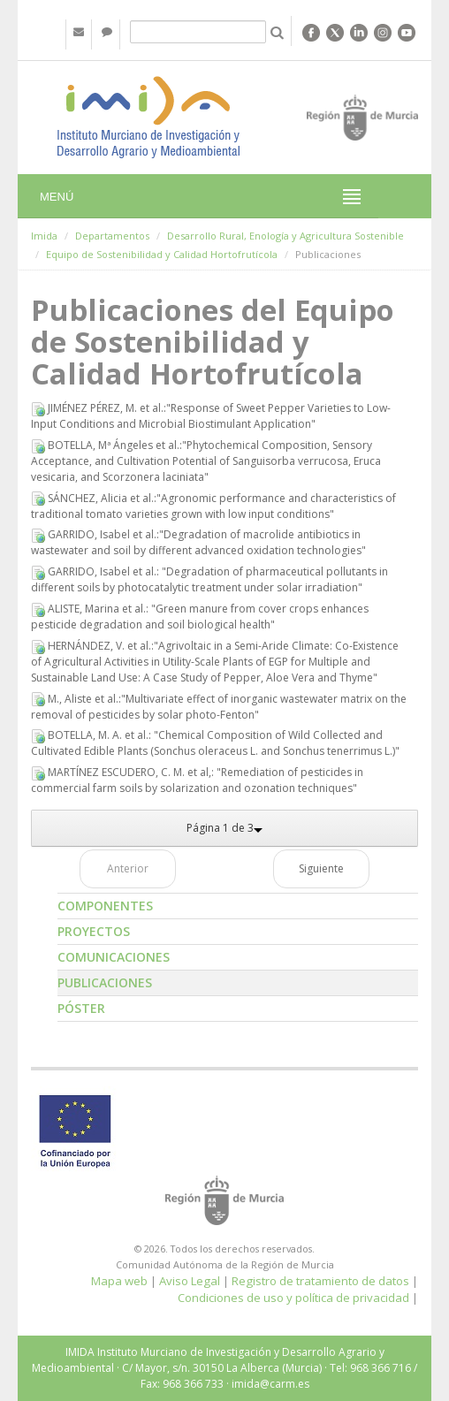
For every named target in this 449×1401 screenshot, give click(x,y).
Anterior (127, 868)
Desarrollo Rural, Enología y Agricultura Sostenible (285, 235)
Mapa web (119, 1281)
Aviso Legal (189, 1281)
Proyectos (93, 931)
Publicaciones (104, 982)
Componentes (105, 905)
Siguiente (321, 868)
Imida (44, 235)
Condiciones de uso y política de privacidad (293, 1298)
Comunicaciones (113, 956)
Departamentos (112, 235)
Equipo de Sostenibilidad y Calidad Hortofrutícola (162, 254)
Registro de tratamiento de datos (320, 1281)
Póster (81, 1008)
